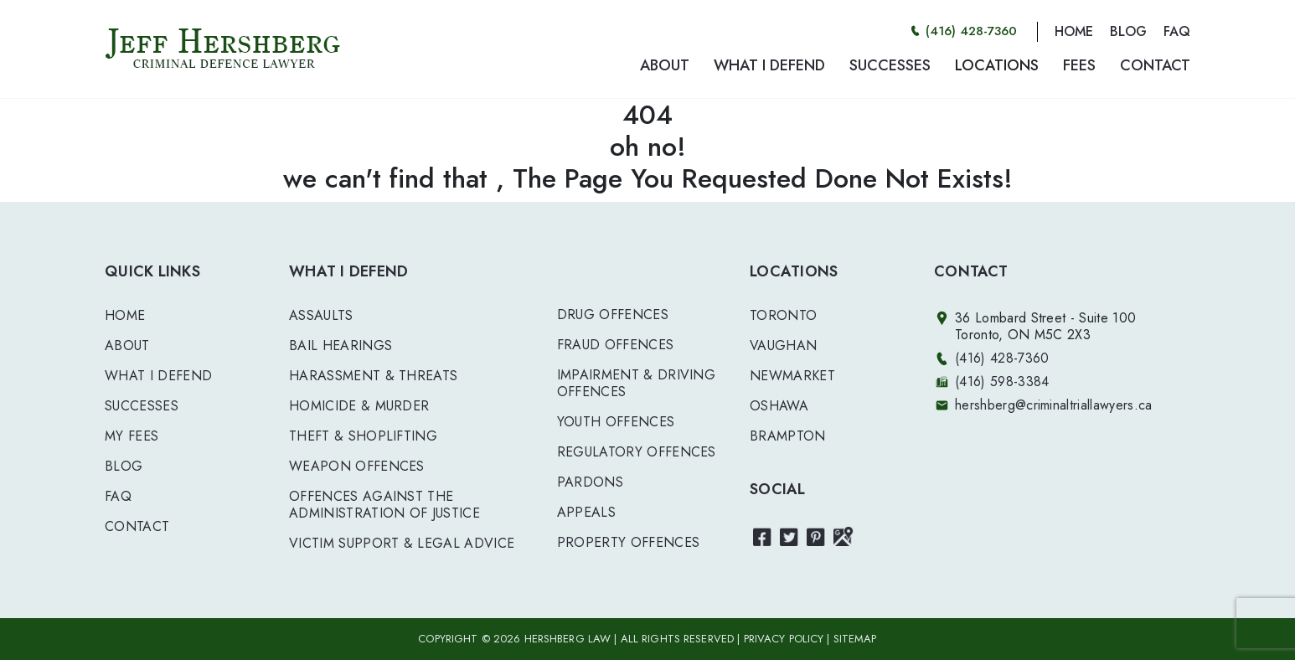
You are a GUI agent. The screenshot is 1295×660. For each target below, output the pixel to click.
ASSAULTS (321, 315)
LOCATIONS (997, 65)
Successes (141, 405)
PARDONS (590, 482)
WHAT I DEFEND (769, 65)
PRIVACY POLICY (784, 639)
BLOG (1128, 31)
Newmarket (792, 375)
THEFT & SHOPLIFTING (363, 436)
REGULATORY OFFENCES (636, 451)
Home (125, 315)
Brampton (788, 436)
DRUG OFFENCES (612, 314)
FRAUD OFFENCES (615, 344)
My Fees (131, 436)
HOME (1074, 31)
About (127, 345)
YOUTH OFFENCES (615, 421)
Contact (137, 526)
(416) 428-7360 (971, 31)
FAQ (1176, 31)
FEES (1079, 65)
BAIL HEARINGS (340, 345)
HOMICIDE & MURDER (359, 405)
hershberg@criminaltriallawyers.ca (1054, 405)
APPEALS (586, 512)
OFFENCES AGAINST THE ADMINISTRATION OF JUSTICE (384, 505)
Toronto (783, 315)
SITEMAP (855, 639)
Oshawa (779, 405)
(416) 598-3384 (1002, 381)
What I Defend (158, 375)
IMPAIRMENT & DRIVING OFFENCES (636, 383)
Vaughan (783, 345)
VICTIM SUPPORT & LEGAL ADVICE (401, 543)
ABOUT (664, 65)
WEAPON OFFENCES (357, 466)
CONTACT (1155, 65)
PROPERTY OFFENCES (628, 542)
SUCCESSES (890, 65)
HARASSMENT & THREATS (373, 375)
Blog (123, 466)
